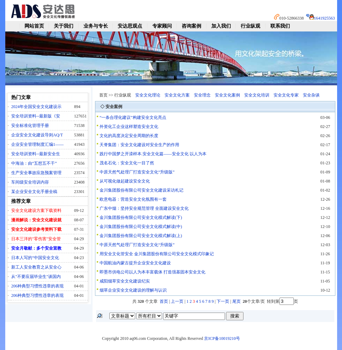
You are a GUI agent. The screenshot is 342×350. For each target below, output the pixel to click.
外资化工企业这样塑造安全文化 (129, 126)
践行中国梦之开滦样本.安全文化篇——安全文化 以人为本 (153, 153)
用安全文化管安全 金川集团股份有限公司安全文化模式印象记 (157, 253)
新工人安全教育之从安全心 (36, 267)
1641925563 (324, 18)
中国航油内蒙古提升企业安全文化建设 (135, 262)
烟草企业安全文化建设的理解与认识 (133, 290)
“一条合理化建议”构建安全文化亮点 (133, 117)
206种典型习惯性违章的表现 (37, 286)
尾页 (237, 301)
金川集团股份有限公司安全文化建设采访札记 (141, 190)
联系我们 (280, 26)
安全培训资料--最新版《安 (35, 116)
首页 (164, 301)
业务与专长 (95, 26)
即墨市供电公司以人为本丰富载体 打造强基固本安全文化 (152, 272)
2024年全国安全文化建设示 (36, 106)
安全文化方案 (177, 95)
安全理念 (202, 95)
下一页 (223, 301)
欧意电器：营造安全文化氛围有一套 (133, 199)
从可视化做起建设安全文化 (125, 181)
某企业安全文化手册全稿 (34, 191)
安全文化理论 (147, 95)
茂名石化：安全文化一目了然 (127, 162)
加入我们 (221, 26)
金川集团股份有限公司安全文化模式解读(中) (141, 226)
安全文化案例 (227, 95)
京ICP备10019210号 (222, 338)
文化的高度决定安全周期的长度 (129, 135)
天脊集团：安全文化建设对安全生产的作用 (139, 144)
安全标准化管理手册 (30, 125)
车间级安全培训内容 (30, 182)
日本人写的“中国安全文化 (35, 257)
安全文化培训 (256, 95)
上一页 (177, 301)
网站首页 (34, 26)
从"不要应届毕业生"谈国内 (36, 276)
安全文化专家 (286, 95)
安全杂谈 (311, 95)
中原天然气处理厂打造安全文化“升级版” (137, 172)
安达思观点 (130, 26)
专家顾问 (162, 26)
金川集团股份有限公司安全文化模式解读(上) (141, 235)
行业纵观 (250, 26)
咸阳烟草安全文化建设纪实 (125, 281)
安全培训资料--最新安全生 (35, 153)
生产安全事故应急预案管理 (36, 172)
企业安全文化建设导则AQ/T (37, 135)
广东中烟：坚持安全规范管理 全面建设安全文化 (144, 208)
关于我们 (63, 26)
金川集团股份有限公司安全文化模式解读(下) (141, 217)
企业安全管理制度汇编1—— (37, 144)
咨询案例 (191, 26)
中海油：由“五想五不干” (34, 163)
